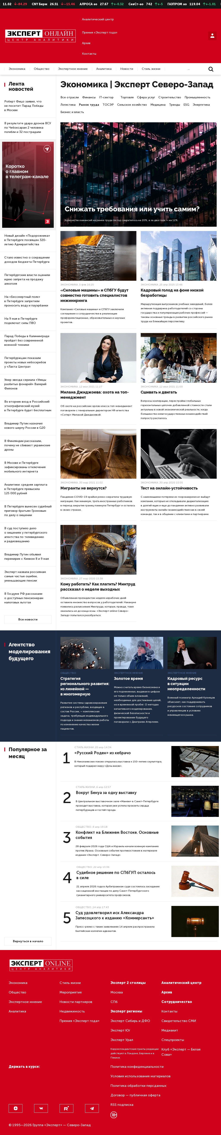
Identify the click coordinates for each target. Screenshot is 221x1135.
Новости (126, 68)
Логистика (68, 105)
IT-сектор (106, 97)
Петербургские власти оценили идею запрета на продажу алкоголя (27, 279)
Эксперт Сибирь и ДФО (130, 1021)
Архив (86, 43)
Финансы (89, 97)
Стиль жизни (151, 68)
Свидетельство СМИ (178, 1021)
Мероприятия (71, 992)
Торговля (127, 97)
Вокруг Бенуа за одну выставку (106, 792)
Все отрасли (69, 97)
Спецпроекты (172, 1040)
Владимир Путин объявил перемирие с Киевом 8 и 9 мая (26, 557)
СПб (114, 1002)
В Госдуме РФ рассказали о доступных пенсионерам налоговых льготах (23, 598)
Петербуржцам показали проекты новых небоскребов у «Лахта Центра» (25, 362)
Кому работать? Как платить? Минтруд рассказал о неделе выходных (97, 586)
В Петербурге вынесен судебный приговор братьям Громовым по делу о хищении (28, 511)
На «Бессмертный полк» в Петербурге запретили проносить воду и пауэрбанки (26, 301)
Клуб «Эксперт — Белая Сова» (180, 1052)
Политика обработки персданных (138, 1086)
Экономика (17, 68)
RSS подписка (121, 1105)
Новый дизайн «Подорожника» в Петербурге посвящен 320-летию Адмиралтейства (27, 240)
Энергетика (201, 105)
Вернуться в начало (28, 941)
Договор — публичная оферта (135, 1095)
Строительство (169, 97)
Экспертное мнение (73, 68)
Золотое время (128, 678)
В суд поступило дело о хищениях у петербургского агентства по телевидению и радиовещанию (25, 534)
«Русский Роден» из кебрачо (102, 753)
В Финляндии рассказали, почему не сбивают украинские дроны (27, 445)
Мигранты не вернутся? (83, 488)
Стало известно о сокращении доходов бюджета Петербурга (27, 260)
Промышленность (197, 97)
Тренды (174, 105)
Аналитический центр (98, 19)
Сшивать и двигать (159, 392)
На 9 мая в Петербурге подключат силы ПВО (20, 321)
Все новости (28, 619)
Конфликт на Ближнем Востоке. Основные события (117, 835)
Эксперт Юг (120, 1030)
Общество (41, 68)
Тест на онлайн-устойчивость (169, 488)
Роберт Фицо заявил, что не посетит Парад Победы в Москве (23, 106)
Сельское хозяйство (132, 105)
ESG (186, 105)
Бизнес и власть (72, 112)
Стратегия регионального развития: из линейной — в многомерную (84, 686)
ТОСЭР (108, 105)
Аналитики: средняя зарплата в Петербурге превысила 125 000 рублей (25, 489)
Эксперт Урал (121, 1040)
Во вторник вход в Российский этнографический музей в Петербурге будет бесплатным (27, 406)
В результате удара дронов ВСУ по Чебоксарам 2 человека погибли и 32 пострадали (27, 127)
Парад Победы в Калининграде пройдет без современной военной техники (26, 340)
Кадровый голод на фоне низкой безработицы (172, 293)
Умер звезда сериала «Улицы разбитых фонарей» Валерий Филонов (25, 384)
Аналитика (104, 68)
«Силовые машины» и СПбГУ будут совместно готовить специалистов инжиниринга (94, 295)
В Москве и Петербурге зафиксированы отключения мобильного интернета (25, 467)
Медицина (158, 105)
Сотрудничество (176, 1002)
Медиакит (169, 1030)
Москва (116, 992)
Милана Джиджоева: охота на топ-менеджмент (94, 395)
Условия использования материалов (140, 1076)
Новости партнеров (76, 1002)
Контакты (89, 54)
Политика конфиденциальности (137, 1067)
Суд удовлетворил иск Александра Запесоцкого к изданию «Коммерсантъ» (115, 915)
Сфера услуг (146, 97)
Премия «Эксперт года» (99, 32)
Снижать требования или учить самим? (132, 209)
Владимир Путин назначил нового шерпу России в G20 (24, 426)
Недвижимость (72, 1011)
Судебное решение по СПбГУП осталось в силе (115, 875)
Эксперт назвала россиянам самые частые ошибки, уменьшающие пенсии (25, 576)
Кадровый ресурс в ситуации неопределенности (186, 683)
